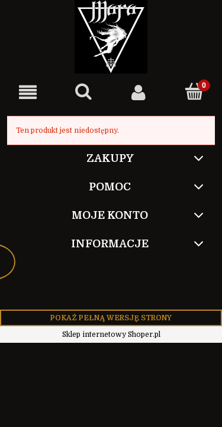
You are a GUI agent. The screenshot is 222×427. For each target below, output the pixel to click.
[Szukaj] (83, 91)
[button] (28, 92)
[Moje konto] (139, 92)
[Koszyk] (194, 91)
